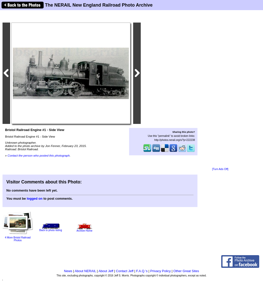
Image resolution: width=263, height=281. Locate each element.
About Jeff (105, 271)
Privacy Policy (160, 271)
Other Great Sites (186, 271)
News (68, 271)
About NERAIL (85, 271)
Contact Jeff (124, 271)
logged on (35, 198)
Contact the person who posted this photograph (39, 155)
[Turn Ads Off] (220, 169)
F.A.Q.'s (142, 271)
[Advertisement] (220, 89)
